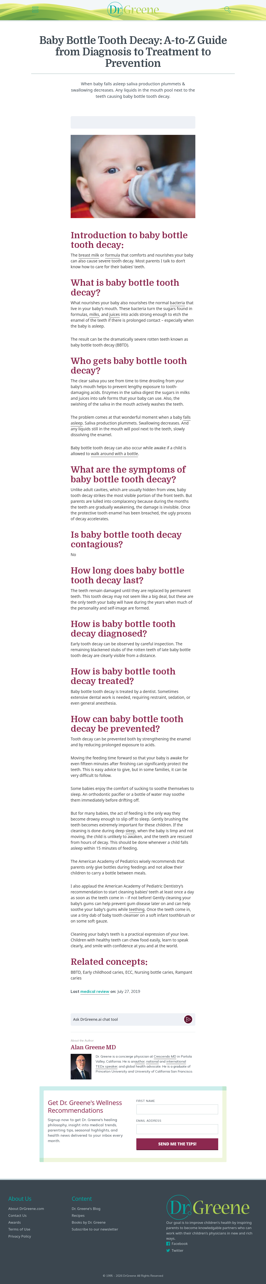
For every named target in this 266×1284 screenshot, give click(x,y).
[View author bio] (133, 1047)
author (140, 1061)
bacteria (177, 302)
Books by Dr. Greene (89, 1222)
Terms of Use (19, 1229)
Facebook (177, 1243)
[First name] (177, 1109)
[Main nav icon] (37, 9)
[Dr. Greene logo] (133, 9)
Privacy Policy (19, 1236)
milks (94, 314)
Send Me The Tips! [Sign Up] (177, 1144)
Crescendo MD (165, 1056)
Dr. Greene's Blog (86, 1208)
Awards (14, 1222)
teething (136, 909)
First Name (145, 1101)
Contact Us (17, 1215)
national (152, 1061)
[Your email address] (177, 1129)
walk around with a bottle (114, 453)
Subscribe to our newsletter (95, 1229)
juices (114, 314)
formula (112, 255)
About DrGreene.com (26, 1208)
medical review (94, 991)
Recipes (78, 1215)
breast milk (89, 255)
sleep (130, 830)
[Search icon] (229, 9)
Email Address (148, 1121)
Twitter (174, 1250)
